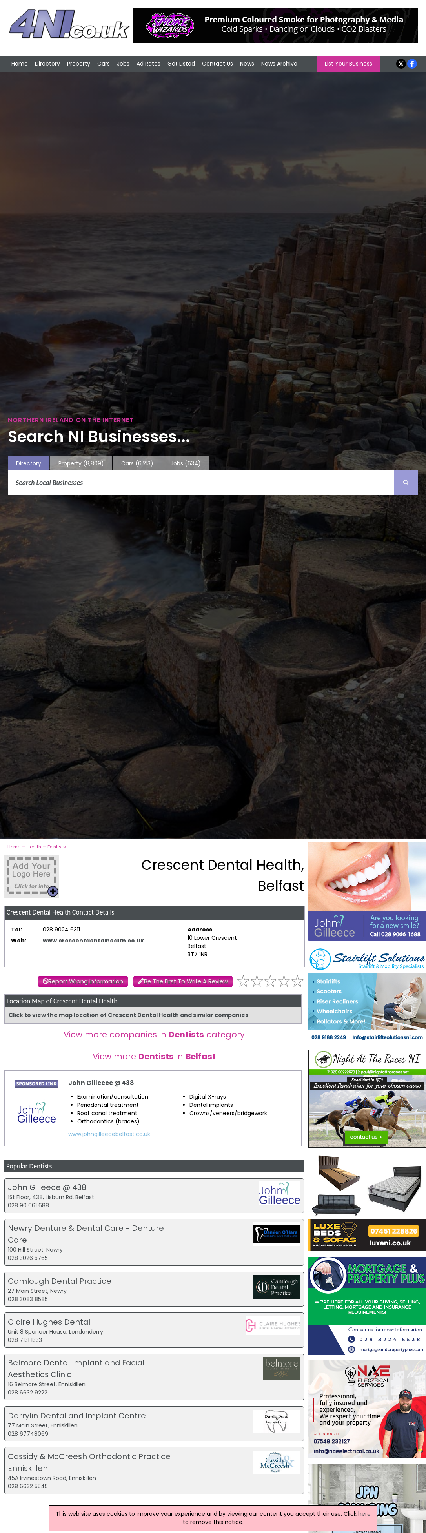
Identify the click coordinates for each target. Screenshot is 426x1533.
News (247, 63)
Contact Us (217, 63)
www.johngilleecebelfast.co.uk (109, 1134)
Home (19, 63)
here (364, 1514)
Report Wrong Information (85, 981)
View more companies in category (154, 1034)
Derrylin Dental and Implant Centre (77, 1415)
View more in (154, 1056)
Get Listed (181, 63)
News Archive (279, 63)
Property (78, 63)
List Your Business (348, 63)
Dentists (56, 847)
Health (34, 847)
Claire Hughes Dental (49, 1321)
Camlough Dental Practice (59, 1281)
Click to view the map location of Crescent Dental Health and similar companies (128, 1015)
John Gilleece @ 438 (101, 1083)
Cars (103, 63)
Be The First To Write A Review (186, 981)
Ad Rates (148, 63)
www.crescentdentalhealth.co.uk (93, 940)
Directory (47, 63)
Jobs (123, 63)
